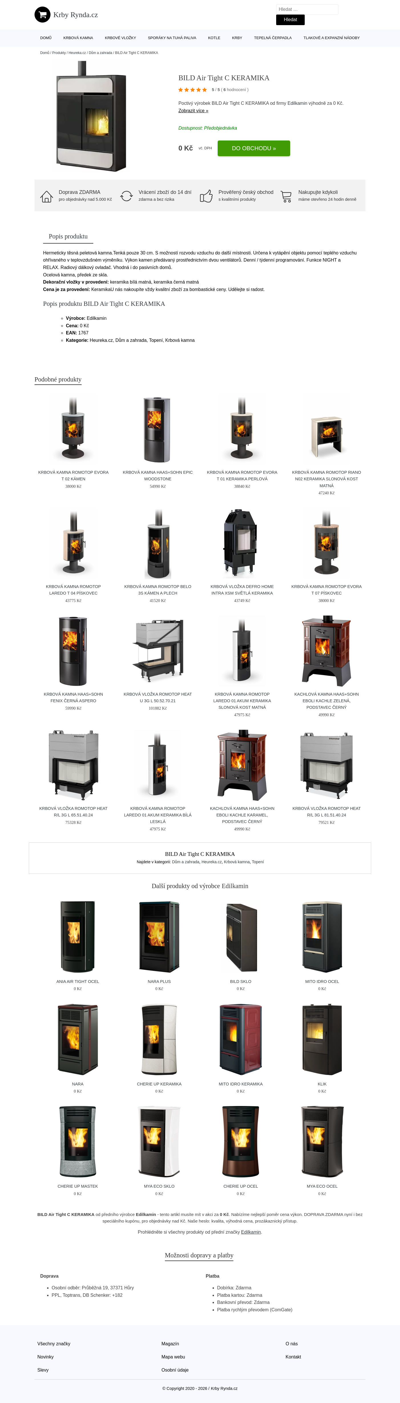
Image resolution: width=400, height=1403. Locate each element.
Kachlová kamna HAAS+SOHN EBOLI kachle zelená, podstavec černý (326, 701)
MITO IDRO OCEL (322, 981)
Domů (46, 38)
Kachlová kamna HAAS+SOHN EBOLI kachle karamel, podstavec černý (242, 815)
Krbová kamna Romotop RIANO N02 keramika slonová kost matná (326, 479)
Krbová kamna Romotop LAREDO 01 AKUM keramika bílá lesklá (158, 815)
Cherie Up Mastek (78, 1186)
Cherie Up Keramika (159, 1084)
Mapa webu (173, 1356)
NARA (78, 1084)
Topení (258, 862)
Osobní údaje (175, 1370)
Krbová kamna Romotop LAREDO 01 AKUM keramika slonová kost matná (242, 701)
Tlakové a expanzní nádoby (332, 38)
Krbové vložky (120, 38)
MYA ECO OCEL (322, 1186)
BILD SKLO (240, 981)
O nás (292, 1343)
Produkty (59, 53)
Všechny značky (53, 1343)
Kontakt (293, 1356)
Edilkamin (297, 103)
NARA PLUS (159, 981)
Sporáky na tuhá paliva (172, 38)
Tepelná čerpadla (273, 38)
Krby (237, 38)
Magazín (170, 1343)
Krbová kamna (78, 38)
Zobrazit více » (193, 110)
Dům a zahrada (100, 53)
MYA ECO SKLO (159, 1186)
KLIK (322, 1084)
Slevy (43, 1370)
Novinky (45, 1356)
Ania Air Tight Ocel (77, 981)
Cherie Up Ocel (240, 1186)
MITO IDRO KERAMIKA (241, 1084)
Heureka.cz (77, 53)
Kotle (214, 38)
